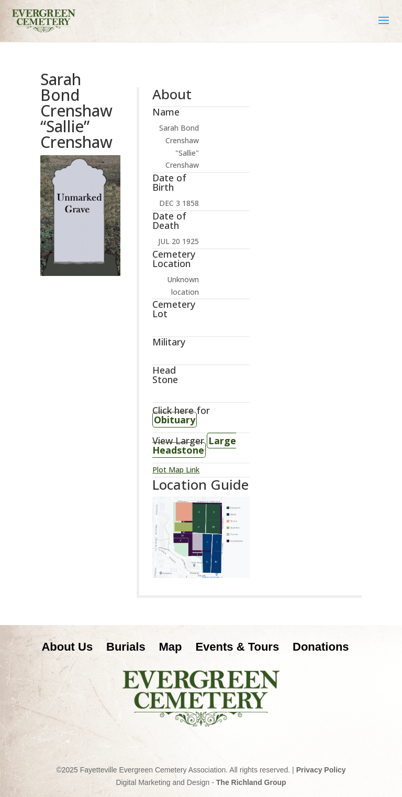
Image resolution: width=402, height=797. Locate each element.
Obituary (174, 419)
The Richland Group (251, 782)
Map (170, 646)
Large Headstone (194, 445)
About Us (67, 646)
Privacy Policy (321, 770)
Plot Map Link (175, 470)
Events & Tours (237, 646)
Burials (126, 646)
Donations (321, 646)
